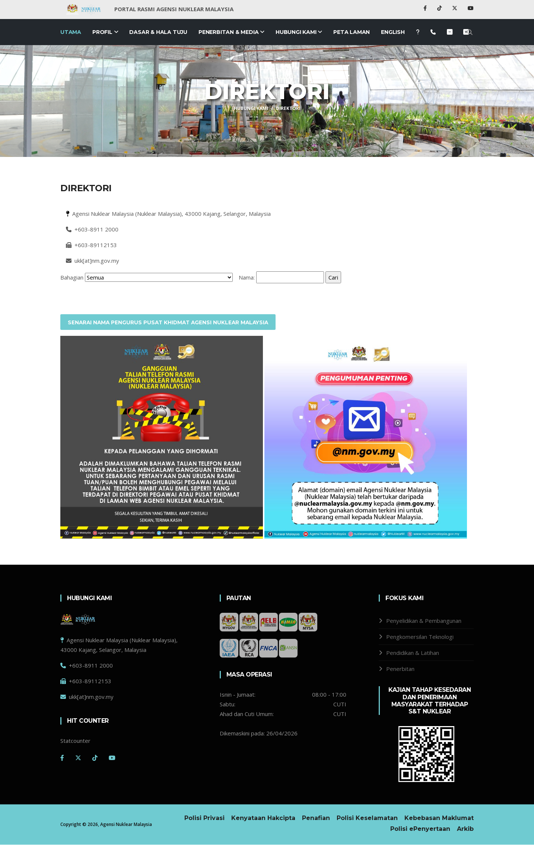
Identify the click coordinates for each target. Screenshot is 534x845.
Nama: (247, 277)
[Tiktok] (95, 757)
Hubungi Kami (299, 32)
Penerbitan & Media (231, 32)
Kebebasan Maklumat (439, 818)
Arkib (465, 829)
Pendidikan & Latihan (412, 653)
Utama (70, 32)
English (393, 32)
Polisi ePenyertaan (420, 829)
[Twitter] (78, 757)
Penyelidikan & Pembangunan (423, 621)
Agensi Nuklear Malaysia (126, 825)
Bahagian (71, 277)
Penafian (316, 818)
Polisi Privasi (204, 818)
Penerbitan (400, 669)
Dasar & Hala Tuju (158, 32)
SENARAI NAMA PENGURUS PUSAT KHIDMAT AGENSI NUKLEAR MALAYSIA (171, 322)
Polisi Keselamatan (367, 818)
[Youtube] (112, 757)
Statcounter (75, 740)
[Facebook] (62, 757)
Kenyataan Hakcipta (263, 818)
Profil (105, 32)
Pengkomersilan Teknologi (420, 637)
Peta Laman (351, 32)
